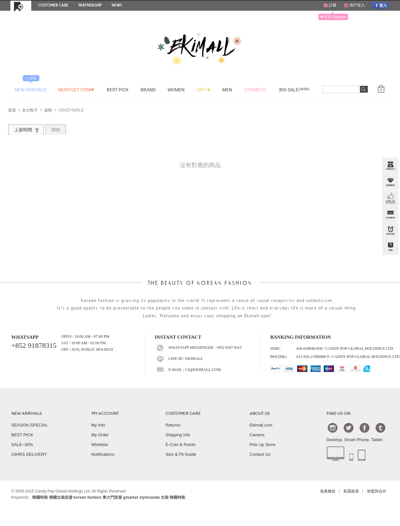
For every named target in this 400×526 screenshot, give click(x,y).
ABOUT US (260, 413)
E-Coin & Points (181, 444)
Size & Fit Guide (181, 454)
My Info (98, 425)
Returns (173, 425)
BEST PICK (22, 434)
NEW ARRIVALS (26, 413)
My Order (100, 434)
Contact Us (260, 454)
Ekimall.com (261, 425)
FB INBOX (390, 198)
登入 (380, 5)
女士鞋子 (30, 110)
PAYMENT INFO (390, 214)
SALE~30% (22, 444)
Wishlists (99, 444)
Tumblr (380, 427)
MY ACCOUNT (105, 413)
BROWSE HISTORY (390, 231)
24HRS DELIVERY (29, 454)
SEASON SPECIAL (29, 425)
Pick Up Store (262, 444)
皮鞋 (48, 110)
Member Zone (390, 182)
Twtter (348, 427)
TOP (389, 279)
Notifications (103, 454)
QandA (390, 247)
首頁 (12, 110)
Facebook (364, 427)
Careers (257, 434)
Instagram (332, 427)
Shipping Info (178, 434)
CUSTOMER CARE (183, 413)
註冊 (330, 5)
